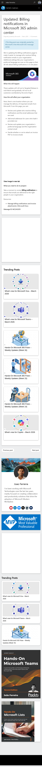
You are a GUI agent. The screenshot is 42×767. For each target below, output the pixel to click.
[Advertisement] (20, 240)
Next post (35, 450)
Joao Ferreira (21, 484)
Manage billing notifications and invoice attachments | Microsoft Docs (22, 204)
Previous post (8, 450)
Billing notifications (28, 190)
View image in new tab (12, 181)
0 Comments (33, 36)
